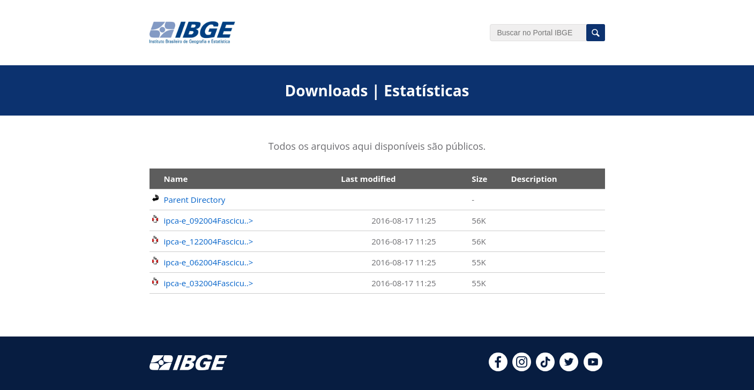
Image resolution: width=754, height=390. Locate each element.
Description (534, 178)
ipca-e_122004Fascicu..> (208, 241)
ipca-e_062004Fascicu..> (208, 262)
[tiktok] (545, 368)
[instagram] (521, 368)
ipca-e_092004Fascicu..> (208, 220)
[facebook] (498, 368)
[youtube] (593, 368)
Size (479, 178)
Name (176, 178)
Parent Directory (195, 199)
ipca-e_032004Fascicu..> (208, 283)
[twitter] (568, 368)
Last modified (368, 178)
